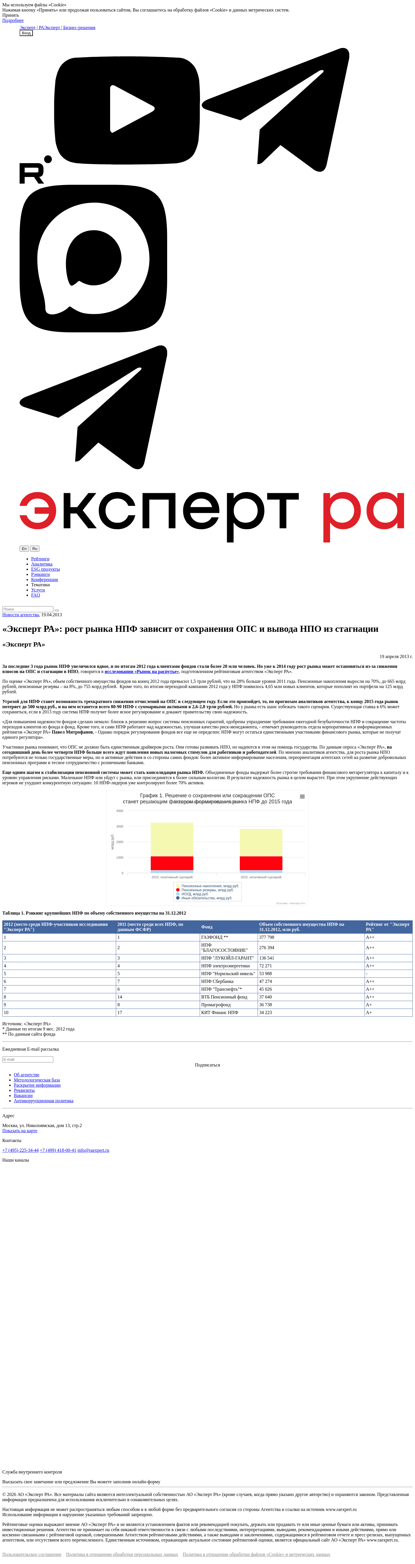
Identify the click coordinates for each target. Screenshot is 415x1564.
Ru (34, 549)
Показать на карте (19, 1130)
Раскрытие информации (37, 1085)
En (24, 549)
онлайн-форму (146, 1481)
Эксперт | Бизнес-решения (69, 27)
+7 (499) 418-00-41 (58, 1150)
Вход (26, 33)
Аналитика (41, 563)
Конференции (44, 579)
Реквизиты (24, 1090)
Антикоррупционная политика (43, 1100)
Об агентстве (26, 1074)
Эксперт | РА (32, 27)
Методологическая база (37, 1079)
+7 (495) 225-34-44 (20, 1150)
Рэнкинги (40, 574)
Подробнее (13, 20)
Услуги (38, 589)
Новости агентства (20, 614)
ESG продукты (45, 569)
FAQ (35, 595)
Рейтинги (40, 558)
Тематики (40, 584)
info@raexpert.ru (93, 1150)
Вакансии (23, 1095)
